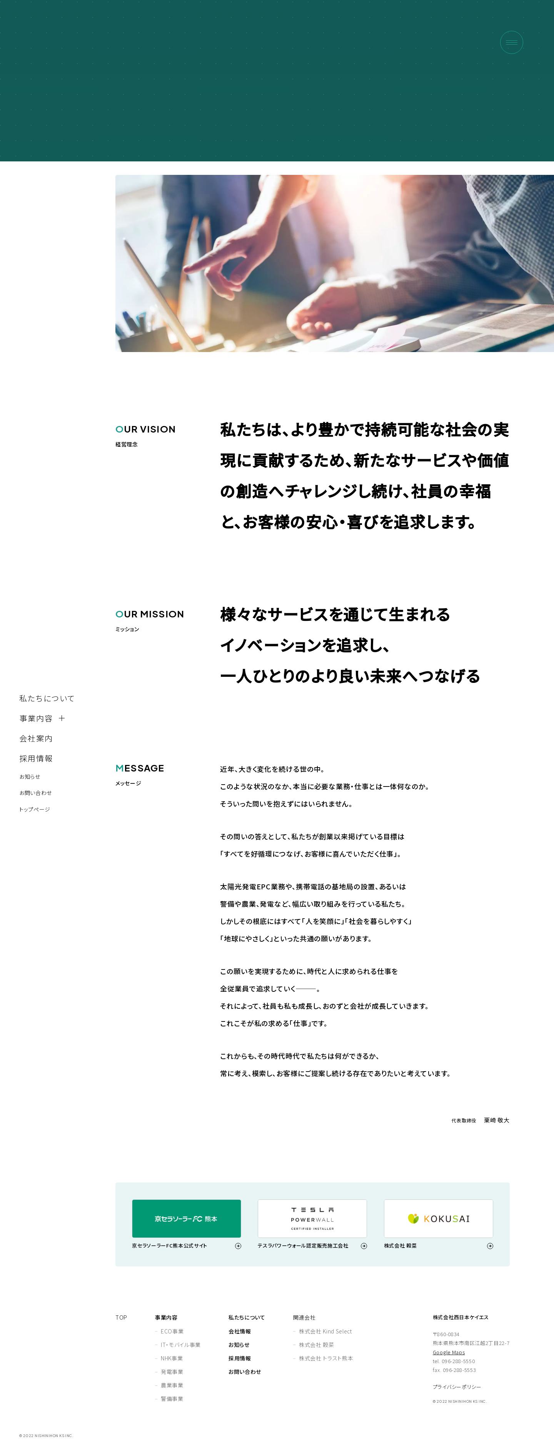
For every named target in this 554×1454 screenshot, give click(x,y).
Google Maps (449, 1352)
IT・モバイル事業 (181, 1344)
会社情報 (240, 1331)
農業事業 (172, 1385)
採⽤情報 (36, 758)
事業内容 (166, 1317)
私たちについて (47, 698)
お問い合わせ (35, 793)
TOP (121, 1317)
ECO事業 (172, 1331)
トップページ (34, 809)
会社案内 (36, 738)
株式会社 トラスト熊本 (326, 1358)
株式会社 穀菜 (316, 1344)
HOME (459, 122)
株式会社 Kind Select (325, 1331)
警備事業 (172, 1398)
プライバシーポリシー (457, 1386)
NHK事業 (172, 1358)
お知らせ (29, 776)
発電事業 (172, 1371)
